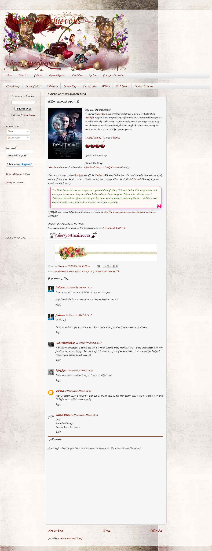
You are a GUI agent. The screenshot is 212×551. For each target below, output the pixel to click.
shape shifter (74, 271)
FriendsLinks (89, 86)
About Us (23, 75)
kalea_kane (61, 370)
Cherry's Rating (93, 137)
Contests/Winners (144, 86)
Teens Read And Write (114, 228)
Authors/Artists (33, 86)
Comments (14, 137)
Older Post (156, 531)
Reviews (93, 75)
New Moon (101, 113)
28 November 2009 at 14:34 (78, 287)
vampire (98, 271)
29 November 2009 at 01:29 (78, 391)
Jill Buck (60, 391)
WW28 (106, 86)
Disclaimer (77, 75)
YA (117, 271)
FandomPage (70, 86)
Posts (11, 131)
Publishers (52, 86)
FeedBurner (29, 115)
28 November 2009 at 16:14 (78, 315)
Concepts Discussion (113, 75)
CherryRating (12, 86)
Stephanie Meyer (94, 167)
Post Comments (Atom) (71, 538)
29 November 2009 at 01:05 (80, 370)
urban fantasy (87, 271)
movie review (61, 271)
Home (9, 75)
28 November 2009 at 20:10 (89, 342)
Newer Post (55, 531)
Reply (58, 304)
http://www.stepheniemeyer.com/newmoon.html (127, 211)
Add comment (55, 439)
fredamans (60, 287)
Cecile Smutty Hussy (65, 342)
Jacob (137, 179)
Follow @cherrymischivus (17, 174)
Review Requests (57, 75)
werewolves (109, 271)
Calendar (38, 75)
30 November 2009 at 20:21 (85, 415)
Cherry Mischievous (43, 21)
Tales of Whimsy (63, 415)
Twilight (89, 117)
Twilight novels (112, 167)
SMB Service (122, 86)
